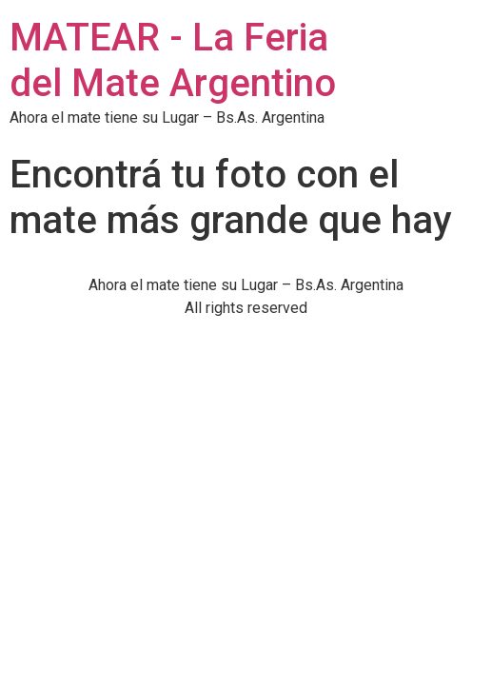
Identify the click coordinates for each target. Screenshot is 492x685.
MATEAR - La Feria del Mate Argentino (173, 60)
